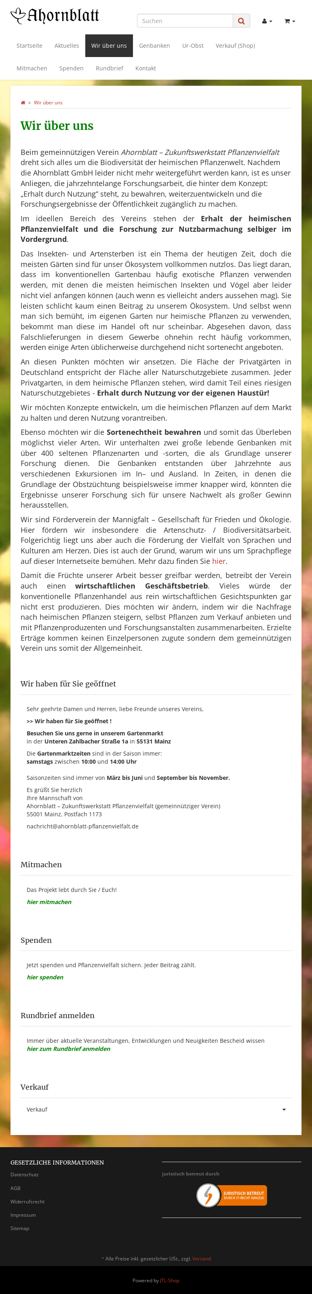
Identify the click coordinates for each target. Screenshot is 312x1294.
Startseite (29, 45)
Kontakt (145, 68)
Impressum (23, 1214)
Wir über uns (109, 45)
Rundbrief (109, 68)
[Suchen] (185, 21)
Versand (201, 1258)
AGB (16, 1188)
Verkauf (159, 1109)
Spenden (71, 68)
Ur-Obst (193, 45)
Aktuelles (67, 45)
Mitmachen (32, 68)
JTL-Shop (169, 1280)
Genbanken (154, 45)
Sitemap (20, 1228)
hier (219, 561)
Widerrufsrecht (27, 1201)
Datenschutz (25, 1174)
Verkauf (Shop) (235, 45)
